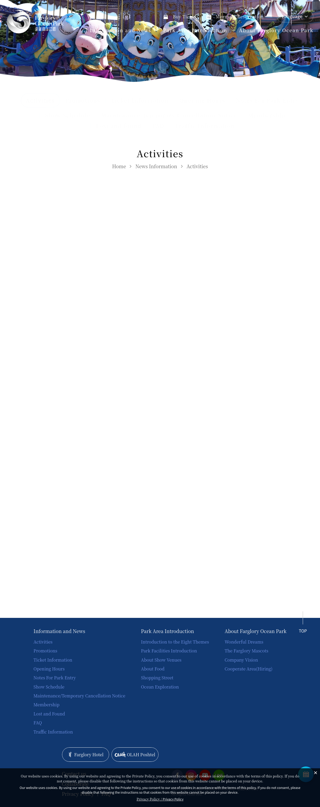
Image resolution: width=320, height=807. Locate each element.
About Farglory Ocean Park (276, 30)
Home (119, 166)
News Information (156, 166)
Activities (197, 166)
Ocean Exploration (160, 687)
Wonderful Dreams (243, 642)
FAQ (158, 125)
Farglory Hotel (86, 755)
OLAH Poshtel (135, 755)
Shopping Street (157, 678)
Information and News (120, 30)
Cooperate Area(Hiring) (248, 669)
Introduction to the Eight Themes (175, 642)
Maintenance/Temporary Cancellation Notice (169, 115)
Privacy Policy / (160, 799)
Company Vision (241, 660)
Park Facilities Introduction (169, 651)
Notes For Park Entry (267, 100)
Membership (267, 115)
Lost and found (119, 125)
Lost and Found (49, 714)
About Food (153, 669)
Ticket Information (140, 100)
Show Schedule (67, 115)
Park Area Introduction (195, 30)
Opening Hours (202, 100)
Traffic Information (205, 125)
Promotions (82, 100)
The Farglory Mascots (246, 651)
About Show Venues (161, 660)
